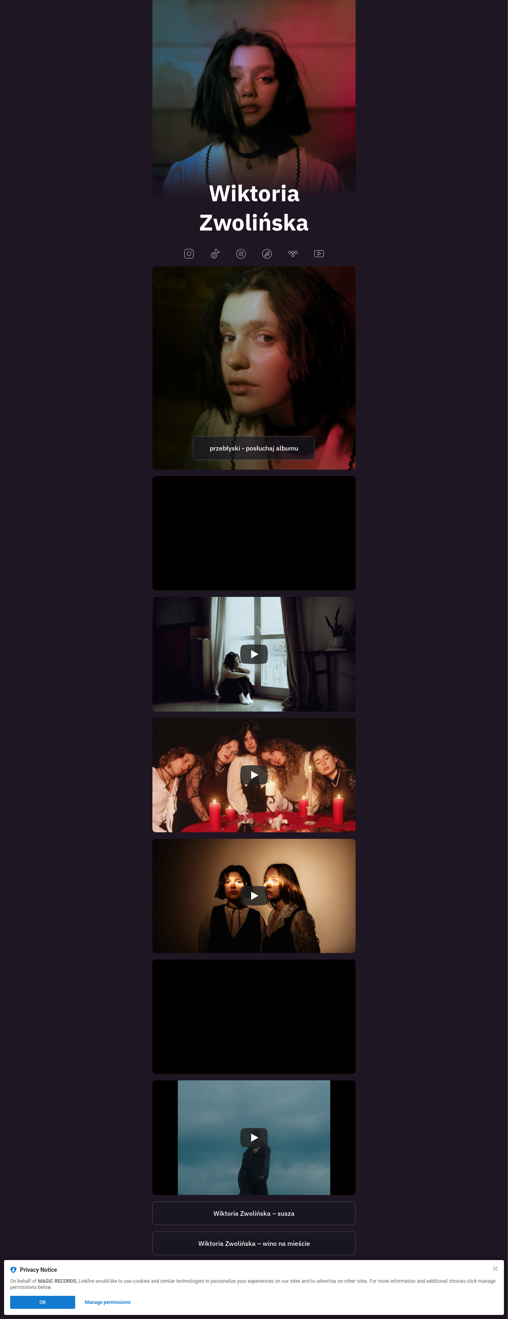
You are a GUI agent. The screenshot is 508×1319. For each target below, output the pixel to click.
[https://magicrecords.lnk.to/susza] (254, 1213)
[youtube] (319, 254)
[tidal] (293, 254)
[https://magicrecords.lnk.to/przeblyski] (254, 368)
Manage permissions (108, 1302)
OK (42, 1302)
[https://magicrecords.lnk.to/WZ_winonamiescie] (254, 1243)
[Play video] (254, 654)
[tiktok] (215, 254)
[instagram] (189, 254)
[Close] (495, 1268)
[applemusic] (267, 254)
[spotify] (241, 254)
